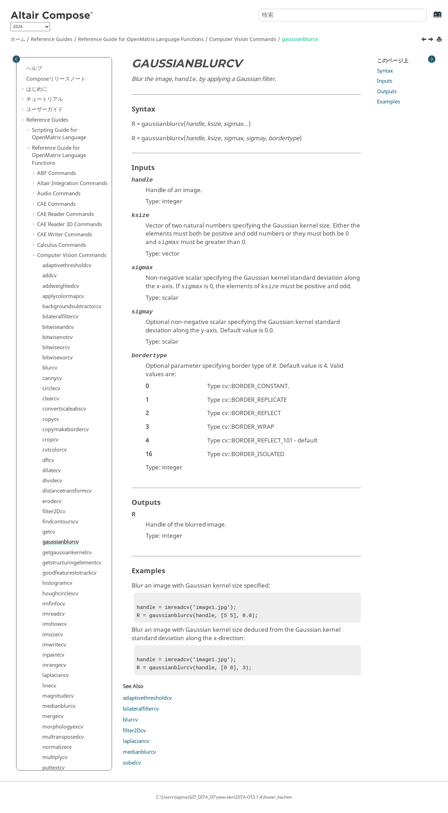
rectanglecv (56, 410)
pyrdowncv (55, 390)
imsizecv (52, 246)
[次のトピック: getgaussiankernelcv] (431, 40)
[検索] (414, 14)
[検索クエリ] (343, 15)
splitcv (50, 472)
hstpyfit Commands (60, 640)
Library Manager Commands (71, 671)
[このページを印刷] (440, 40)
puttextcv (53, 380)
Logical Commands (60, 692)
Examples (388, 102)
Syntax (385, 71)
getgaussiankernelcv (67, 164)
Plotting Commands (61, 730)
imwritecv (54, 256)
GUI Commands (56, 610)
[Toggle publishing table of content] (16, 59)
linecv (49, 298)
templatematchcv (63, 482)
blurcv (130, 724)
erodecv (52, 113)
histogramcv (57, 195)
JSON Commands (57, 661)
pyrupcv (52, 400)
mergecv (52, 328)
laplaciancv (55, 287)
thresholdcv (56, 492)
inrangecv (54, 277)
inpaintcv (53, 267)
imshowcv (54, 236)
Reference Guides (51, 39)
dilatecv (51, 82)
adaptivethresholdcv (147, 702)
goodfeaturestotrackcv (69, 185)
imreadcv (53, 226)
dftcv (48, 72)
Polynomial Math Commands (72, 750)
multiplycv (55, 369)
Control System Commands (70, 513)
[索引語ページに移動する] (430, 18)
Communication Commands (71, 502)
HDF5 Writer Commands (66, 630)
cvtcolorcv (54, 62)
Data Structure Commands (69, 541)
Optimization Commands (67, 720)
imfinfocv (53, 215)
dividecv (52, 92)
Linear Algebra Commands (69, 681)
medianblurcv (59, 318)
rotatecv (52, 431)
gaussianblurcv (300, 39)
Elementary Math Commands (72, 579)
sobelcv (51, 451)
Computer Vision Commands (242, 39)
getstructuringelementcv (72, 174)
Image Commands (59, 651)
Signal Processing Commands (58, 764)
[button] (39, 62)
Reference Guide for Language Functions (141, 39)
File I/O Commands (60, 589)
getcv (48, 144)
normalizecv (57, 359)
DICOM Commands (60, 551)
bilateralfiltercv (141, 713)
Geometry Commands (63, 599)
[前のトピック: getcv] (424, 40)
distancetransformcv (67, 103)
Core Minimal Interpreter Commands (67, 527)
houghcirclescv (60, 205)
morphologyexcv (62, 339)
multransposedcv (63, 349)
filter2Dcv (53, 123)
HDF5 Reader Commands (67, 620)
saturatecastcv (59, 441)
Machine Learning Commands (58, 706)
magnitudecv (58, 308)
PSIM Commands (58, 740)
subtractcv (54, 461)
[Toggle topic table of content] (431, 59)
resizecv (52, 421)
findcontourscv (60, 133)
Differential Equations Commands (63, 565)
